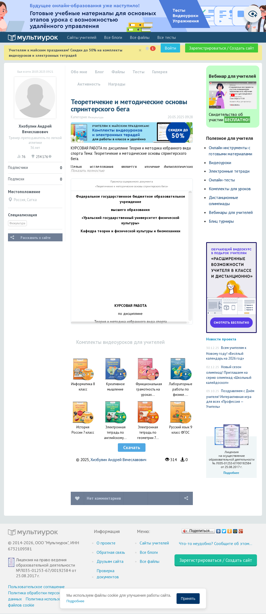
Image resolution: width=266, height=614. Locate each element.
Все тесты (166, 37)
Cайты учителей (81, 37)
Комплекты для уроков (230, 188)
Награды (116, 84)
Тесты (138, 71)
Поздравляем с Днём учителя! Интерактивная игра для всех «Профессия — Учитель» (230, 399)
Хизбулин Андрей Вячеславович (118, 459)
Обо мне (79, 71)
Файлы (118, 71)
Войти (170, 48)
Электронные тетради (229, 171)
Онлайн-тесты (222, 179)
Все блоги (113, 37)
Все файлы (139, 37)
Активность (89, 84)
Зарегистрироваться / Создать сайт (221, 48)
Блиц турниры (221, 221)
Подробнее (75, 601)
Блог (99, 71)
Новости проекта (221, 338)
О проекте (106, 543)
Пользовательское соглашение (36, 586)
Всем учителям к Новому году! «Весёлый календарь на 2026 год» (226, 353)
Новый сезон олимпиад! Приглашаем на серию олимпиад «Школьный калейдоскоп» (228, 375)
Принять (188, 598)
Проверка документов (108, 573)
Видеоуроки (220, 162)
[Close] (140, 50)
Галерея (159, 71)
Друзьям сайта (110, 561)
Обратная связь (111, 552)
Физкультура (17, 223)
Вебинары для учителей (231, 212)
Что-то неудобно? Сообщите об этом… (215, 543)
